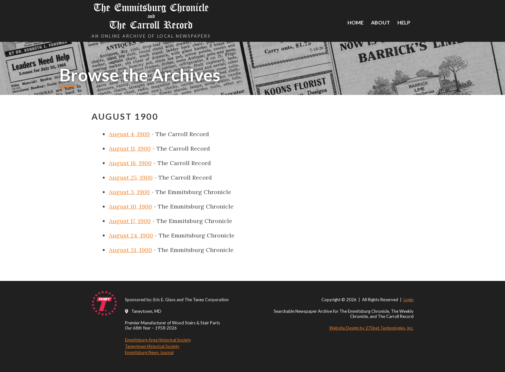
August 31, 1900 (130, 250)
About (380, 22)
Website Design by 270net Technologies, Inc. (371, 327)
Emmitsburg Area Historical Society (158, 339)
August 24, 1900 (131, 235)
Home (356, 22)
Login (409, 299)
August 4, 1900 (129, 134)
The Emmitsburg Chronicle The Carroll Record (151, 16)
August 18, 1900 (130, 163)
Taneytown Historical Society (152, 346)
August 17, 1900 (130, 221)
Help (403, 22)
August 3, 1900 (129, 192)
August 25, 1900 (131, 177)
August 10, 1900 (130, 206)
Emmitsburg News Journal (149, 352)
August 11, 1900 (130, 148)
